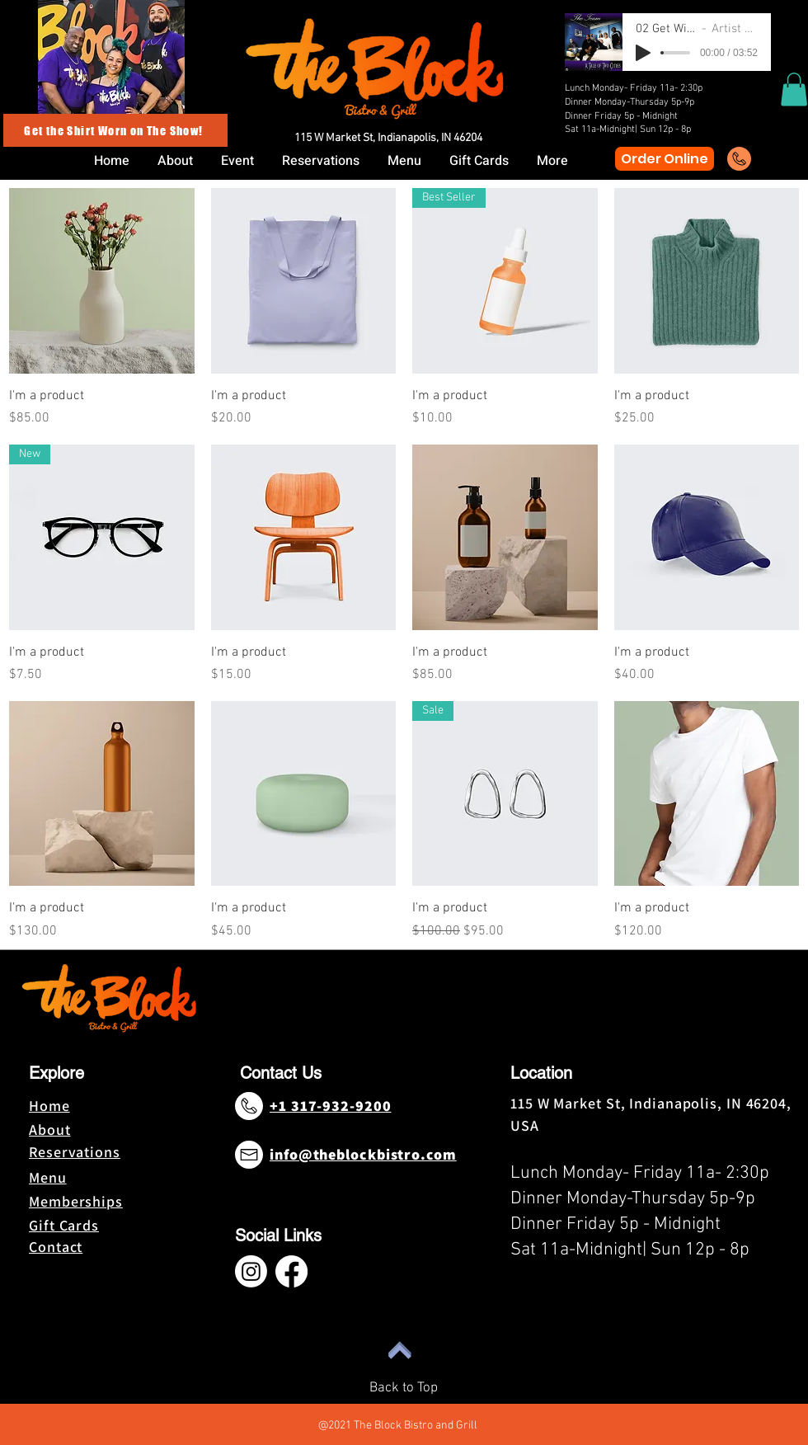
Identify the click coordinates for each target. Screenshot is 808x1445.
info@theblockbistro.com (363, 1154)
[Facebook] (291, 1271)
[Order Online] (664, 159)
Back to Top (403, 1388)
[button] (794, 89)
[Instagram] (251, 1271)
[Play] (643, 53)
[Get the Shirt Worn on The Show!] (115, 130)
